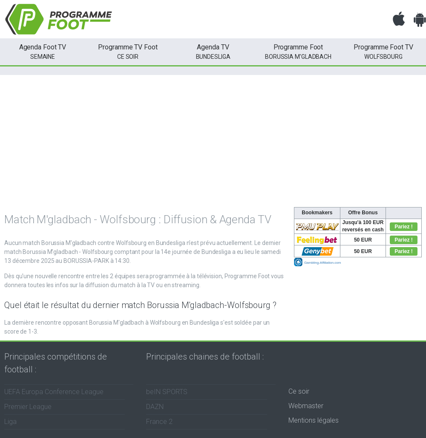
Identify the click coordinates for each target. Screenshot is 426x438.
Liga (10, 422)
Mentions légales (313, 420)
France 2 (159, 422)
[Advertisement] (213, 143)
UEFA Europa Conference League (54, 392)
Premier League (28, 407)
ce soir (127, 51)
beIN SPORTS (166, 392)
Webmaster (305, 406)
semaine (42, 51)
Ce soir (298, 391)
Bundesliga (213, 51)
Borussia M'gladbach (298, 51)
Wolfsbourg (383, 51)
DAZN (155, 407)
